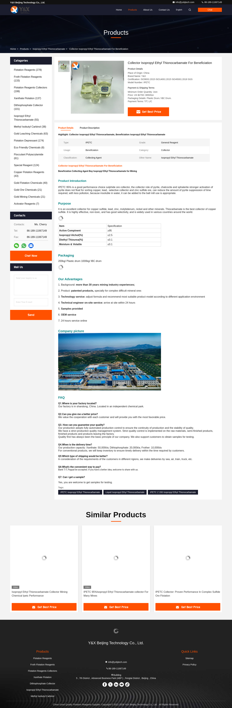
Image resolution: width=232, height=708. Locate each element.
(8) (29, 147)
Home (119, 10)
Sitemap (189, 658)
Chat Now (31, 255)
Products (132, 10)
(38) (30, 126)
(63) (31, 133)
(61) (28, 156)
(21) (28, 189)
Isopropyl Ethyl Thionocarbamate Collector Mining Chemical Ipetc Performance (40, 594)
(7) (26, 203)
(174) (29, 140)
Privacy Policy (189, 664)
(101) (28, 107)
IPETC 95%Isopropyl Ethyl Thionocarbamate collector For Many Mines (116, 594)
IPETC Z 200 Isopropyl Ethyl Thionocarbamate (173, 492)
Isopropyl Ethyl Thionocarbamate (49, 49)
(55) (26, 118)
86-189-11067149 (211, 2)
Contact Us (164, 10)
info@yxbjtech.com (183, 2)
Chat (210, 10)
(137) (27, 98)
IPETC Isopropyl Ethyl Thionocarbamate (80, 492)
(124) (26, 165)
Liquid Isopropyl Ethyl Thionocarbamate (125, 492)
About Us (147, 10)
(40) (30, 183)
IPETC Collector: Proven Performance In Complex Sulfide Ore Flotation (187, 594)
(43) (29, 174)
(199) (30, 89)
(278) (28, 70)
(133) (28, 78)
